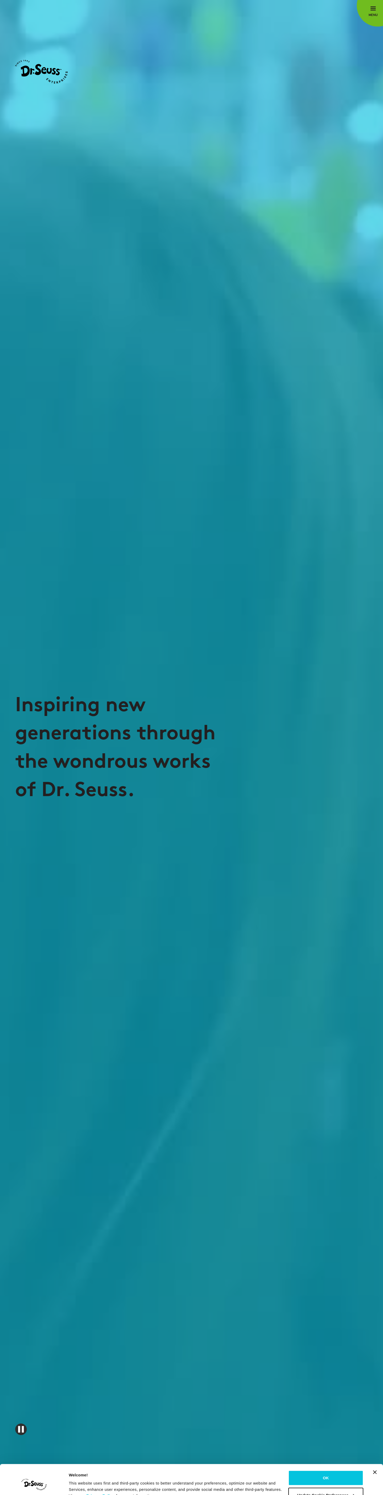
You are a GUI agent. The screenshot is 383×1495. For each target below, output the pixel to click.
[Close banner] (375, 1446)
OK (326, 1452)
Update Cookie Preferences (326, 1469)
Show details (81, 1484)
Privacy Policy (100, 1470)
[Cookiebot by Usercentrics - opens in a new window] (34, 1485)
